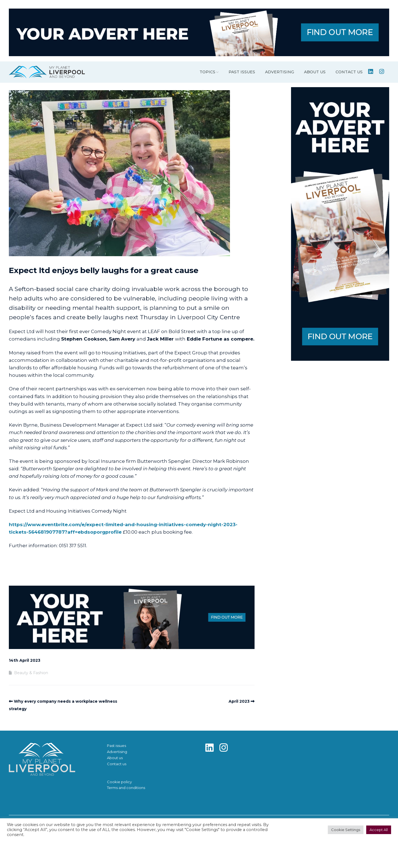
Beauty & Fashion (31, 672)
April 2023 (239, 701)
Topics (207, 71)
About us (315, 71)
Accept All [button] (379, 829)
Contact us (349, 71)
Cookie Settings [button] (345, 829)
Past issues (242, 71)
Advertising (279, 71)
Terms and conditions (126, 787)
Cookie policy (119, 782)
